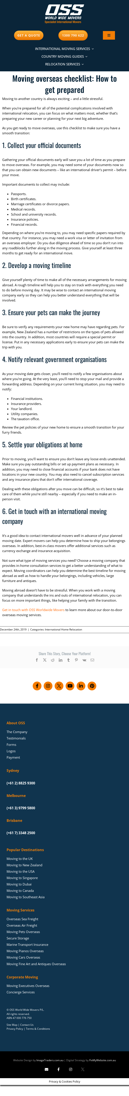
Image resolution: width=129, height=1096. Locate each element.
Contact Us (27, 1025)
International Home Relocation (63, 629)
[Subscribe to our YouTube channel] (70, 686)
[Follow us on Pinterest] (92, 686)
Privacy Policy (15, 1029)
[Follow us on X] (59, 686)
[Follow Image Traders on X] (82, 1069)
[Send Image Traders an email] (46, 1069)
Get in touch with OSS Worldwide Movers (33, 610)
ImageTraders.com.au (49, 1060)
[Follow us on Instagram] (48, 686)
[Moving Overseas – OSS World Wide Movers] (64, 6)
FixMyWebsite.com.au (102, 1060)
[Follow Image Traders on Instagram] (70, 1069)
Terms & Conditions (38, 1029)
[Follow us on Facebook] (37, 686)
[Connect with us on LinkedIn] (81, 686)
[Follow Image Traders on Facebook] (58, 1069)
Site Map (12, 1025)
